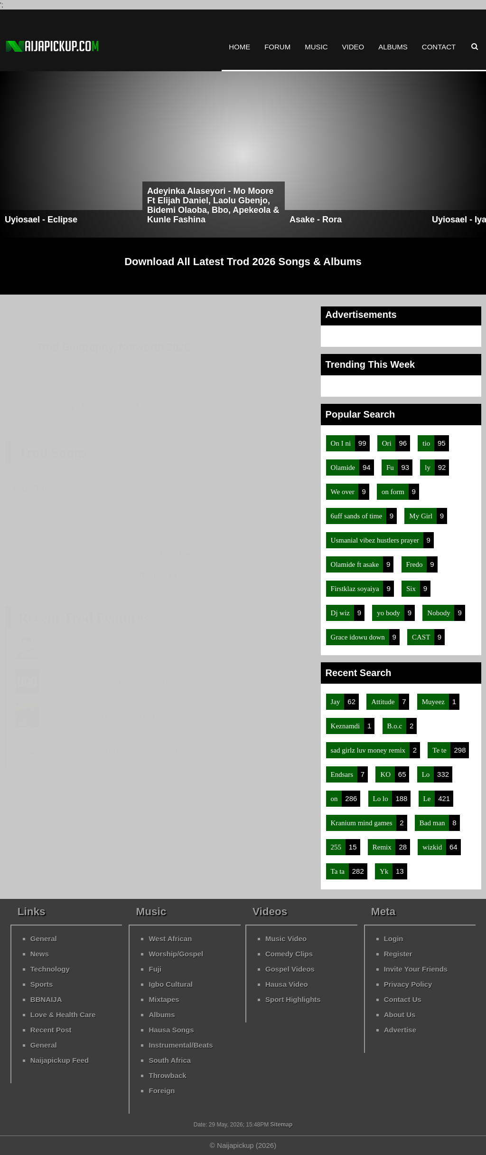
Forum (277, 47)
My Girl (421, 516)
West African (170, 939)
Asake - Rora (316, 219)
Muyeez (434, 702)
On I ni (342, 443)
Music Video (286, 939)
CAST (422, 637)
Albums (393, 47)
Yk (385, 871)
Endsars (343, 774)
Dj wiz (341, 613)
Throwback (167, 1075)
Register (398, 954)
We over (343, 492)
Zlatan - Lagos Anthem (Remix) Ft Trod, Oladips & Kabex (153, 749)
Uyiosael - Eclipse (41, 219)
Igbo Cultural (171, 984)
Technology (50, 969)
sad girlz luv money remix (369, 750)
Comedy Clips (289, 954)
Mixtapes (164, 999)
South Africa (170, 1060)
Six (412, 588)
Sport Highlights (293, 999)
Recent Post (51, 1030)
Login (393, 939)
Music (316, 47)
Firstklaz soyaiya (356, 588)
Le (428, 798)
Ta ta (338, 871)
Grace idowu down (359, 637)
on (335, 798)
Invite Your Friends (416, 969)
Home (239, 47)
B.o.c (395, 726)
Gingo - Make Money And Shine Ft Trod (121, 648)
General (43, 939)
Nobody (439, 613)
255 (337, 847)
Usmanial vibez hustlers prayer (376, 540)
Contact (439, 47)
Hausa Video (286, 984)
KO (386, 774)
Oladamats (88, 390)
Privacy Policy (408, 984)
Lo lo (381, 798)
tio (427, 443)
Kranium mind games (362, 823)
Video (353, 47)
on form (394, 492)
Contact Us (402, 999)
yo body (389, 613)
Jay (336, 702)
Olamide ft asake (356, 564)
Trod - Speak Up (60, 513)
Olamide (344, 467)
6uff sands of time (357, 516)
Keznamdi (346, 726)
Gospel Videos (290, 969)
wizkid (433, 847)
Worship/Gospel (176, 954)
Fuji (155, 969)
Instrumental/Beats (181, 1045)
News (39, 954)
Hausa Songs (171, 1030)
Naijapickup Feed (59, 1060)
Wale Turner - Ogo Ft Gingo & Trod (113, 682)
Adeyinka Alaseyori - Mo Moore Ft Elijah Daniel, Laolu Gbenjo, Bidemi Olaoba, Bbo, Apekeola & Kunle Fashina (213, 205)
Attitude (383, 702)
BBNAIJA (46, 999)
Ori (387, 443)
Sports (41, 984)
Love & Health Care (63, 1015)
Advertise (400, 1030)
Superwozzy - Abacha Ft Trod (102, 716)
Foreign (162, 1091)
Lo (426, 774)
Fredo (415, 564)
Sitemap (280, 1124)
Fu (391, 467)
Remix (383, 847)
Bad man (433, 823)
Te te (440, 750)
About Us (400, 1015)
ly (428, 467)
